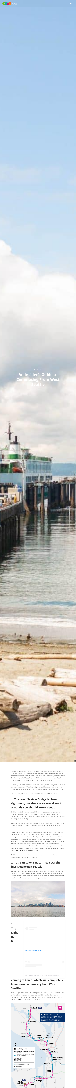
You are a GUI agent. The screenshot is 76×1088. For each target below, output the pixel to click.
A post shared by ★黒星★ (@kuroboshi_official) (38, 975)
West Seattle (38, 370)
